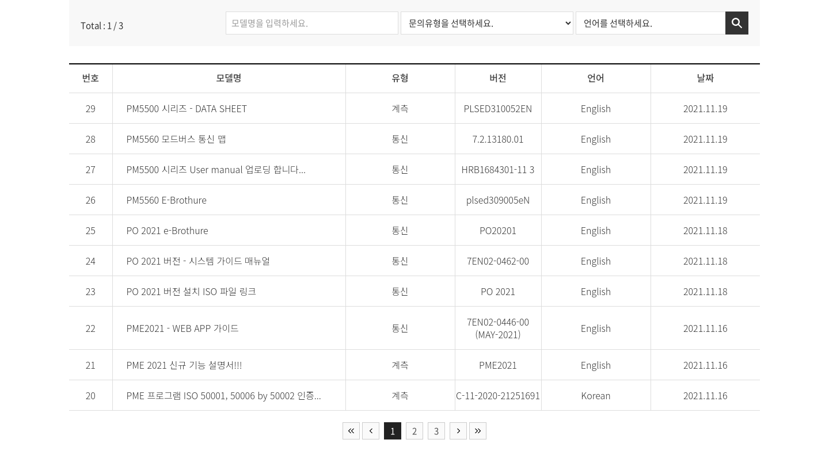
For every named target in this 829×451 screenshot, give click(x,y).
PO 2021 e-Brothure (167, 230)
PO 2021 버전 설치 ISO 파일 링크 (191, 291)
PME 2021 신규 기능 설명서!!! (184, 365)
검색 (736, 23)
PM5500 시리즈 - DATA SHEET (186, 108)
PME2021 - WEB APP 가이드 (182, 328)
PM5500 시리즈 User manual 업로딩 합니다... (216, 169)
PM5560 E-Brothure (166, 200)
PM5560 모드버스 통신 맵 (176, 139)
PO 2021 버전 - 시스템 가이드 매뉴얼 (198, 260)
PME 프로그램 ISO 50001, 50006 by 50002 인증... (223, 395)
